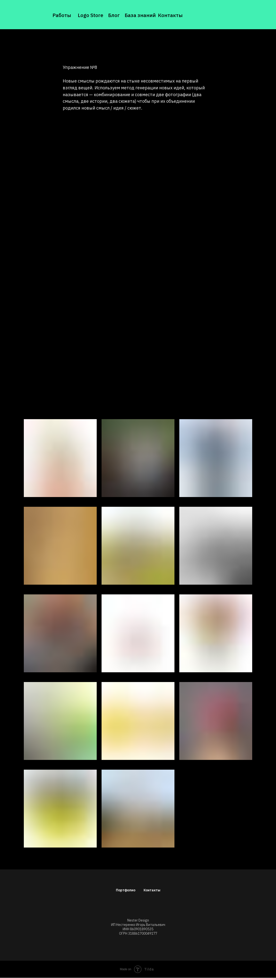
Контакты (170, 15)
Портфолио (125, 890)
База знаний (140, 15)
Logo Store (90, 15)
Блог (114, 15)
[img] (32, 15)
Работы (61, 15)
